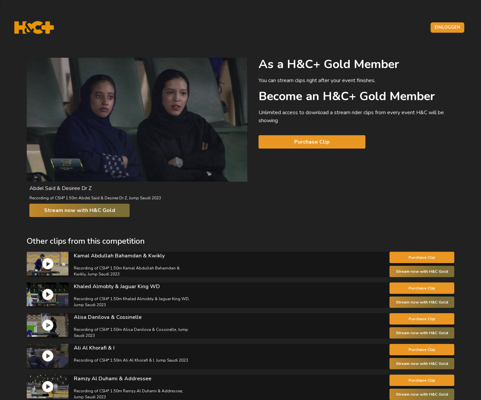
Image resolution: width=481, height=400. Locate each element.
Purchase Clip (312, 142)
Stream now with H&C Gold (79, 210)
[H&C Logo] (33, 27)
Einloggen (447, 27)
